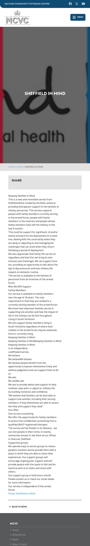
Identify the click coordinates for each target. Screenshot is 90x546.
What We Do (19, 534)
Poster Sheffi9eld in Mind (21, 493)
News (19, 167)
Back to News (19, 507)
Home (11, 167)
